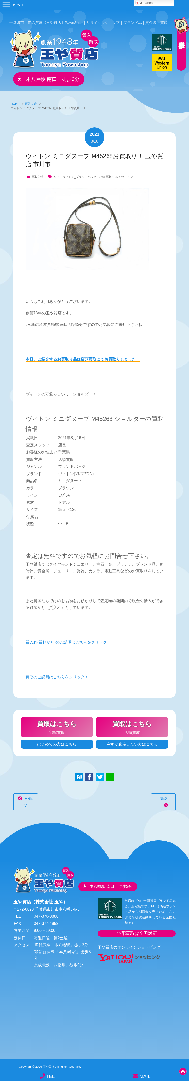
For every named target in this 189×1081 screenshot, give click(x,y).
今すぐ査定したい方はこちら (132, 742)
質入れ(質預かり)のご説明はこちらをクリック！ (68, 640)
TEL (47, 1076)
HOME (15, 102)
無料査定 (179, 36)
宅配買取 (57, 724)
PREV (28, 800)
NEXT (163, 800)
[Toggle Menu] (6, 4)
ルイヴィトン (124, 175)
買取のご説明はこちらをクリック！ (57, 675)
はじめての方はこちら (57, 742)
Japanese (145, 3)
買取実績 (31, 102)
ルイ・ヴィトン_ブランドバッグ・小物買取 (82, 175)
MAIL (141, 1076)
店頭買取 (132, 724)
